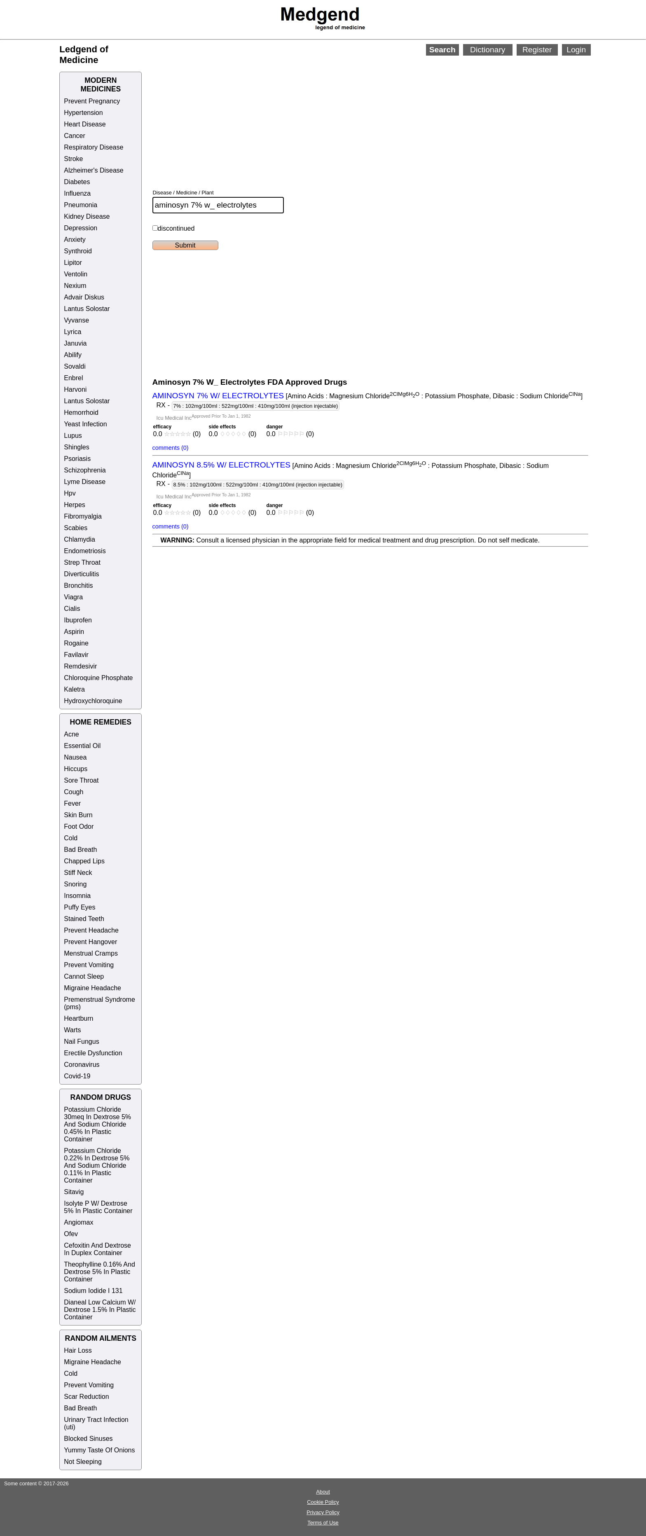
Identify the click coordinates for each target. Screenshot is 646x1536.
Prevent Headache (91, 930)
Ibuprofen (78, 620)
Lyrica (72, 331)
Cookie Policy (323, 1502)
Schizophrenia (84, 470)
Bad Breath (80, 849)
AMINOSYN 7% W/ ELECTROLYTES (218, 395)
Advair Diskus (84, 297)
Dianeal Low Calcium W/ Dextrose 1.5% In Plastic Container (100, 1310)
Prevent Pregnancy (92, 101)
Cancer (74, 135)
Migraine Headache (92, 987)
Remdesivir (80, 666)
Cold (70, 838)
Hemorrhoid (81, 412)
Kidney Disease (87, 216)
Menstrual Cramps (91, 953)
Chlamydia (79, 539)
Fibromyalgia (83, 516)
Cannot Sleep (84, 976)
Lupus (73, 435)
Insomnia (77, 895)
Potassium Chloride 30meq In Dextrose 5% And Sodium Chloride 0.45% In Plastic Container (97, 1124)
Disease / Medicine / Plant (183, 192)
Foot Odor (79, 826)
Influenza (77, 193)
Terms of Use (322, 1523)
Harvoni (75, 389)
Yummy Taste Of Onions (99, 1450)
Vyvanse (76, 320)
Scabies (75, 527)
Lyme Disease (84, 481)
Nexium (75, 285)
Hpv (69, 493)
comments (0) (170, 447)
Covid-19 (77, 1076)
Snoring (75, 884)
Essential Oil (82, 745)
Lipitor (73, 262)
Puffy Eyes (79, 907)
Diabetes (77, 181)
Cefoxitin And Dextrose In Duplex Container (97, 1249)
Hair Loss (78, 1350)
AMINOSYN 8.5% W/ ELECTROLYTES (221, 465)
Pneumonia (80, 204)
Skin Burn (78, 814)
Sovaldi (74, 366)
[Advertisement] (352, 111)
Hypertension (83, 112)
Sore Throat (81, 780)
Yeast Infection (85, 424)
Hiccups (75, 768)
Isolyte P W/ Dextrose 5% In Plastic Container (98, 1207)
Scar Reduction (86, 1396)
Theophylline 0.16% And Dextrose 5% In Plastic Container (99, 1272)
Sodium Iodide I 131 (93, 1290)
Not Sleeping (83, 1461)
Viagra (73, 597)
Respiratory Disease (93, 147)
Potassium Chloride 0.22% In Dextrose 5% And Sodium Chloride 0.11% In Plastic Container (96, 1165)
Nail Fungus (81, 1041)
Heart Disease (84, 124)
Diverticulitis (81, 573)
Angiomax (78, 1222)
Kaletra (74, 689)
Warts (72, 1029)
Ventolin (75, 274)
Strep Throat (82, 562)
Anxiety (74, 239)
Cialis (72, 608)
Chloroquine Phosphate (98, 677)
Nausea (75, 757)
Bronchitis (78, 585)
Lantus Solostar (87, 308)
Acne (71, 734)
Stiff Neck (78, 872)
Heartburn (78, 1018)
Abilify (73, 354)
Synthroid (78, 251)
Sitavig (74, 1191)
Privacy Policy (323, 1512)
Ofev (71, 1233)
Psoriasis (77, 458)
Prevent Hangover (90, 941)
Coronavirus (81, 1064)
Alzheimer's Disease (93, 170)
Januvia (75, 343)
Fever (72, 803)
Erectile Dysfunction (93, 1053)
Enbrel (73, 377)
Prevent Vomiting (89, 964)
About (323, 1492)
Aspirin (74, 631)
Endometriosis (84, 550)
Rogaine (76, 643)
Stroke (73, 158)
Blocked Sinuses (88, 1438)
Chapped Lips (84, 861)
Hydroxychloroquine (93, 700)
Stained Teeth (84, 918)
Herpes (74, 504)
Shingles (76, 447)
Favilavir (76, 654)
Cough (73, 791)
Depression (80, 227)
